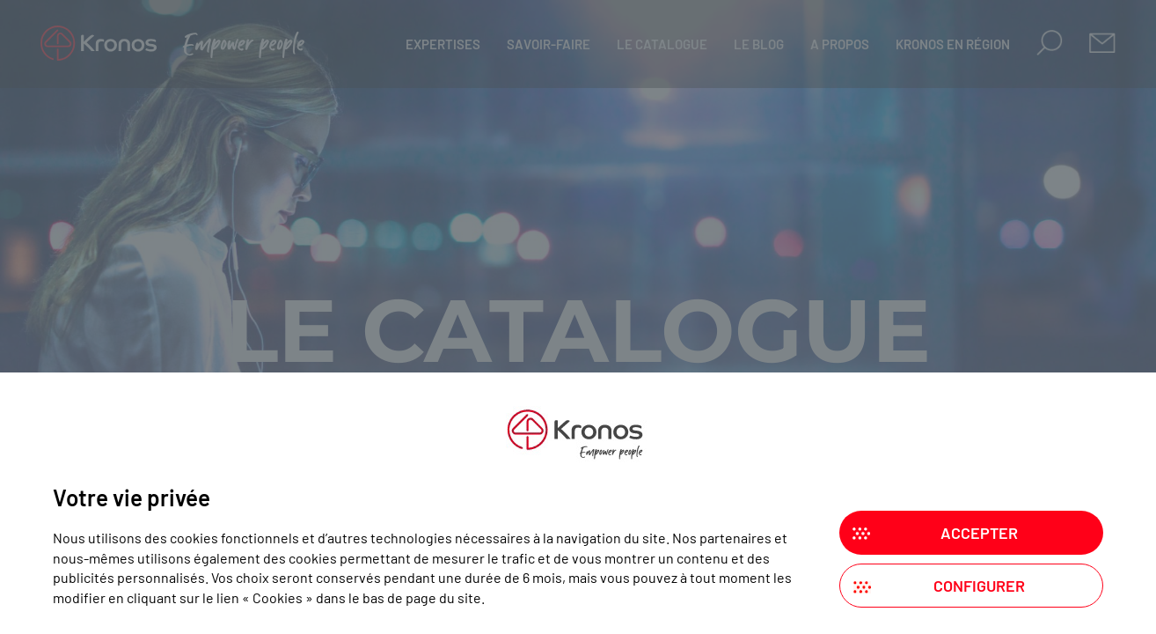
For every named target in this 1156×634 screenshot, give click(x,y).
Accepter (979, 532)
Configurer (979, 585)
